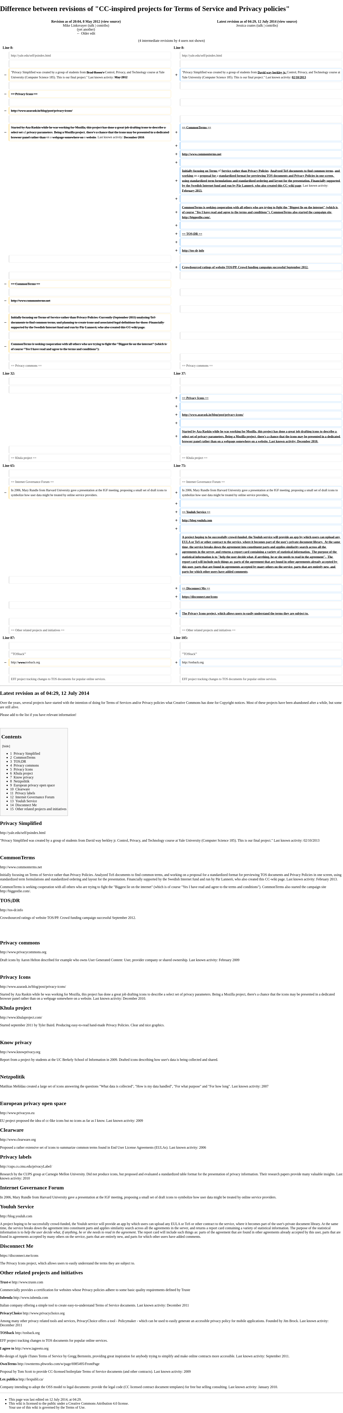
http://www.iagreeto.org (32, 1348)
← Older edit (86, 33)
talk (91, 25)
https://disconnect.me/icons (19, 1255)
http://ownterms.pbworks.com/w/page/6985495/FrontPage (58, 1364)
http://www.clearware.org (18, 1139)
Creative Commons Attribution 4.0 (93, 1403)
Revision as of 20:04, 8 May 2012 (75, 21)
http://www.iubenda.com (30, 1297)
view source (110, 21)
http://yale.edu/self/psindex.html (22, 833)
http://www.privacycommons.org (23, 952)
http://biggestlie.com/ (15, 891)
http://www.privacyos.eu (17, 1113)
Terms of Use (75, 1407)
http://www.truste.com (27, 1282)
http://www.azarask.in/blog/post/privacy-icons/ (33, 986)
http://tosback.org (27, 1333)
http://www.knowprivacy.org (20, 1052)
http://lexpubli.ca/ (30, 1379)
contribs (102, 25)
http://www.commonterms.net (21, 867)
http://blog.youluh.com (16, 1216)
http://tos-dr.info (11, 910)
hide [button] (6, 746)
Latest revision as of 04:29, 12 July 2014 (246, 21)
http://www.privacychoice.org (44, 1313)
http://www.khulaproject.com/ (21, 1017)
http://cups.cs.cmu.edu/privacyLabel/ (26, 1166)
